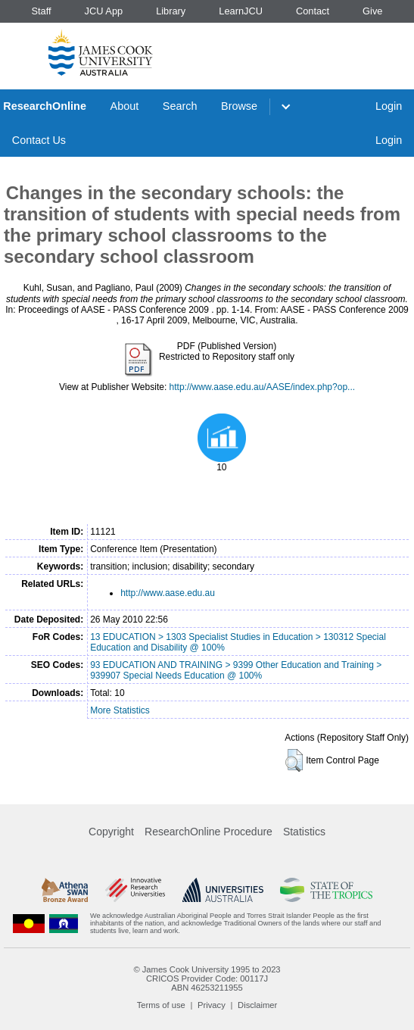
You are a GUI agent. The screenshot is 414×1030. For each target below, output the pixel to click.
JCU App (104, 11)
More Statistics (120, 710)
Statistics (304, 832)
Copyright (111, 832)
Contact (312, 11)
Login (388, 106)
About (125, 106)
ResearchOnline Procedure (208, 832)
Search (180, 106)
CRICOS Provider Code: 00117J (207, 978)
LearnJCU (241, 11)
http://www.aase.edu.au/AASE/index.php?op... (263, 387)
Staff (41, 11)
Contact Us (39, 140)
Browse (239, 106)
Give (372, 11)
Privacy (212, 1005)
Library (170, 11)
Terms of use (161, 1005)
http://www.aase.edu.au (167, 593)
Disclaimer (257, 1005)
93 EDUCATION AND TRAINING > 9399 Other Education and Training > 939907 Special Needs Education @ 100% (235, 670)
